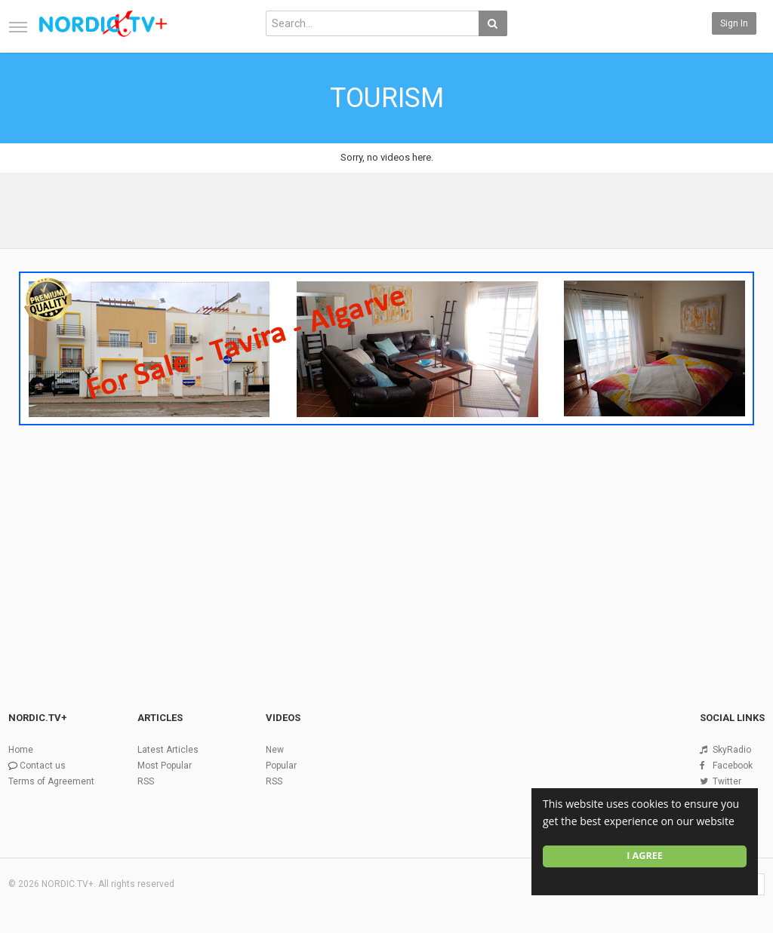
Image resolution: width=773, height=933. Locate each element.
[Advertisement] (386, 545)
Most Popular (164, 765)
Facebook (733, 765)
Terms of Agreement (51, 781)
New (275, 749)
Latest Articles (168, 749)
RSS (145, 781)
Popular (281, 765)
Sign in (734, 23)
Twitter (727, 781)
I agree (645, 855)
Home (20, 749)
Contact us (43, 765)
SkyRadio (732, 749)
